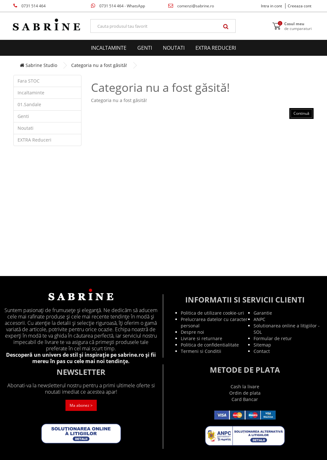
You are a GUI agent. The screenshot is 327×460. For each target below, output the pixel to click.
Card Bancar (245, 399)
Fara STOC (29, 81)
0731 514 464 (29, 6)
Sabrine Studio (38, 65)
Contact (262, 351)
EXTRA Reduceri (215, 47)
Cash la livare (245, 386)
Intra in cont (271, 6)
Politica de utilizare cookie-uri (212, 313)
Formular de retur (273, 338)
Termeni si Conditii (201, 351)
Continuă (301, 113)
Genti (144, 47)
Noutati (174, 47)
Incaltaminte (108, 47)
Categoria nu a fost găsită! (99, 65)
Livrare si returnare (201, 338)
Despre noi (192, 332)
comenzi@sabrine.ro (191, 6)
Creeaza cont (299, 6)
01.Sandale (29, 104)
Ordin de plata (245, 393)
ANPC (259, 319)
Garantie (263, 313)
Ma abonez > (81, 405)
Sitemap (262, 345)
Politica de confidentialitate (210, 345)
